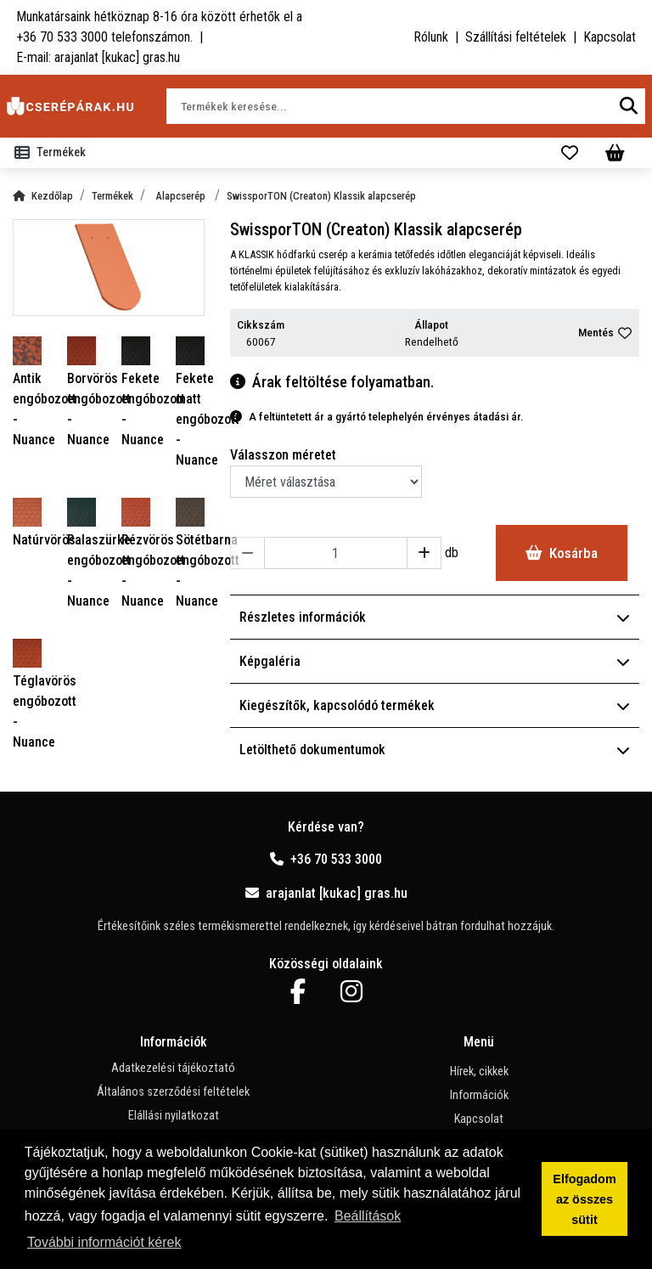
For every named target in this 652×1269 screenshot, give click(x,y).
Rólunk (430, 37)
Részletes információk (434, 617)
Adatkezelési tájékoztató (173, 1068)
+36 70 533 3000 (326, 859)
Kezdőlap (43, 195)
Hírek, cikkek (479, 1071)
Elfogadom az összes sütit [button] (584, 1199)
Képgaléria (434, 661)
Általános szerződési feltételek (173, 1092)
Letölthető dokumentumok (434, 750)
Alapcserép (181, 195)
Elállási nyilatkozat (173, 1115)
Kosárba (562, 552)
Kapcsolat (609, 37)
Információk (479, 1095)
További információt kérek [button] (104, 1242)
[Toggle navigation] (53, 152)
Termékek (112, 195)
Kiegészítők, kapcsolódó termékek (434, 705)
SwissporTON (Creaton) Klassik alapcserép (321, 195)
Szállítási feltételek (515, 37)
